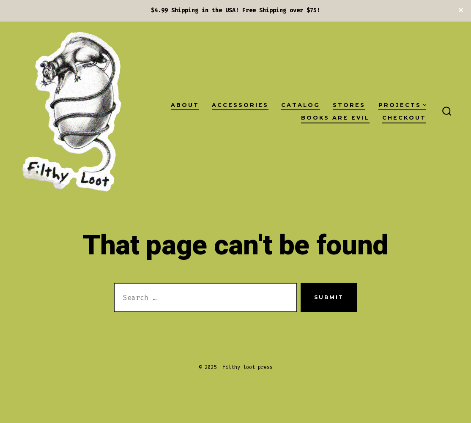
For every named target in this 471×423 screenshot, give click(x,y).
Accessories (240, 105)
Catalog (300, 105)
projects (402, 105)
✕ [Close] (461, 10)
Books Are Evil (335, 118)
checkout (404, 118)
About (185, 105)
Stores (349, 105)
